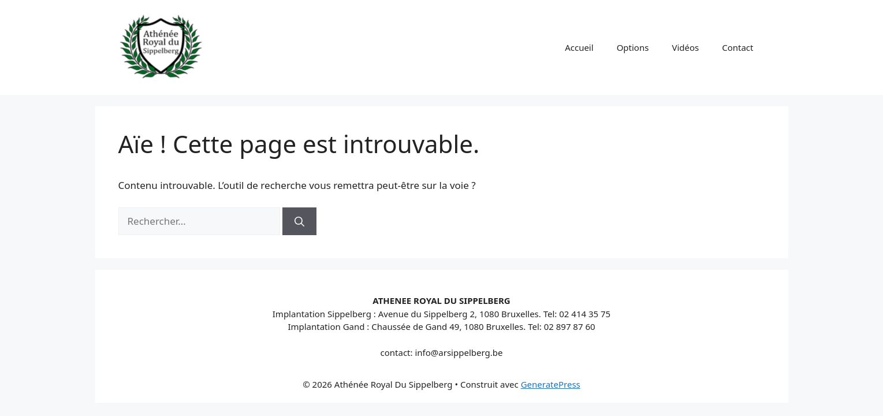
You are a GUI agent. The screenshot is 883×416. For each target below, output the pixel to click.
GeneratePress (550, 384)
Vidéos (685, 47)
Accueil (579, 47)
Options (633, 47)
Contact (737, 47)
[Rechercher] (299, 221)
